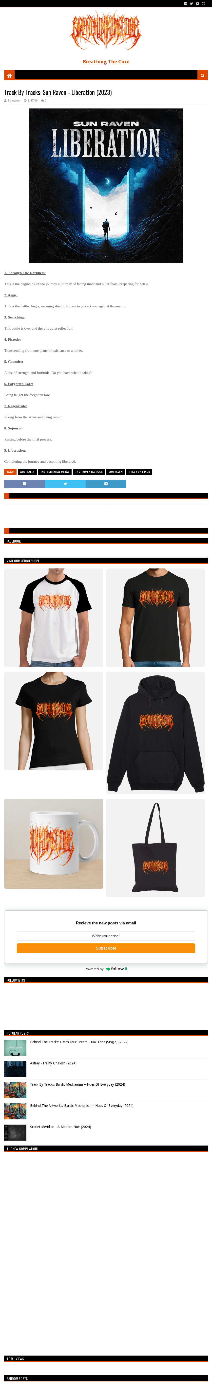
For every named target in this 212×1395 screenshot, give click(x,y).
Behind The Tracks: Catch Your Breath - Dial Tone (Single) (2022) (79, 1042)
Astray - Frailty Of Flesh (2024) (53, 1063)
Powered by (106, 969)
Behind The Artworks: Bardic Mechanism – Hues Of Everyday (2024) (82, 1106)
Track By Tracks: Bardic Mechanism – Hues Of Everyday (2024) (77, 1084)
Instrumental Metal (54, 472)
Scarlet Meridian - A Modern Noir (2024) (60, 1127)
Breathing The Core (106, 62)
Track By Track (139, 472)
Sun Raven (116, 472)
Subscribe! (106, 948)
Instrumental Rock (88, 472)
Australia (27, 472)
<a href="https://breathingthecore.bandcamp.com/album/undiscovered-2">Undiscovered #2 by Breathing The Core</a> (47, 1252)
